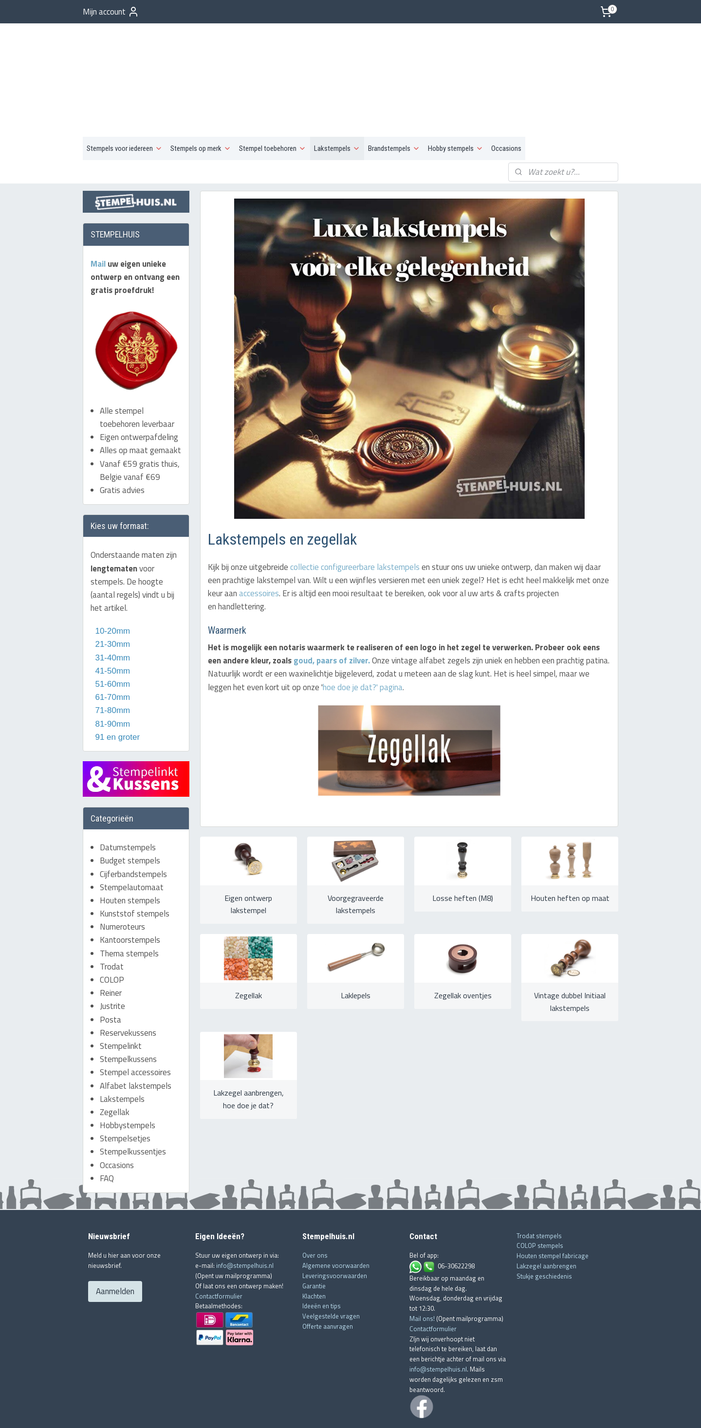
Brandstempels (394, 100)
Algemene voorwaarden (335, 1217)
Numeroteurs (122, 878)
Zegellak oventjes (462, 947)
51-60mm (110, 636)
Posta (110, 971)
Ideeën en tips (321, 1258)
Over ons (315, 1207)
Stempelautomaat (132, 838)
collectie (304, 519)
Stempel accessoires (135, 1024)
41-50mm (111, 622)
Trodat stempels (539, 1187)
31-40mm (111, 609)
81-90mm (111, 675)
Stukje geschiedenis (544, 1227)
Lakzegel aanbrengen (546, 1217)
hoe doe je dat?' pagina (362, 639)
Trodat (112, 918)
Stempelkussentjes (133, 1103)
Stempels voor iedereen (125, 100)
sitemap (319, 1410)
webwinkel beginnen (364, 1410)
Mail (99, 215)
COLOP (112, 931)
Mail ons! (422, 1270)
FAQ (107, 1129)
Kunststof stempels (134, 865)
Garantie (314, 1237)
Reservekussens (128, 984)
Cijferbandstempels (133, 825)
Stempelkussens (128, 1011)
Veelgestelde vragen (331, 1268)
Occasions (506, 100)
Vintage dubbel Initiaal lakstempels (570, 953)
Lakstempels (337, 100)
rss (334, 1410)
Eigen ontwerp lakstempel (248, 856)
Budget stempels (130, 812)
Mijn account (111, 11)
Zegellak (248, 947)
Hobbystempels (127, 1077)
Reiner (111, 944)
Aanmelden (115, 1243)
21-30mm (110, 596)
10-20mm (110, 582)
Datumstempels (128, 799)
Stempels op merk (200, 100)
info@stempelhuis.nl (245, 1217)
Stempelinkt (121, 997)
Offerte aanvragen (327, 1277)
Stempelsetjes (125, 1090)
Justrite (112, 958)
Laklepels (355, 947)
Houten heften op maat (569, 850)
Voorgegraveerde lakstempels (355, 856)
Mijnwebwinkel (437, 1410)
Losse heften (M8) (462, 850)
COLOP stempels (540, 1197)
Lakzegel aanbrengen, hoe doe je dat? (248, 1051)
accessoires (258, 545)
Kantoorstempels (130, 891)
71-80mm (111, 662)
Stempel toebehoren (272, 100)
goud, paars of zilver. (330, 612)
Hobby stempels (455, 100)
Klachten (314, 1247)
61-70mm (111, 649)
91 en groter (115, 688)
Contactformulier (218, 1247)
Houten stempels (130, 851)
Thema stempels (129, 904)
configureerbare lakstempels (369, 519)
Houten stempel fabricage (553, 1207)
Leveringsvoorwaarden (334, 1227)
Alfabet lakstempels (135, 1037)
